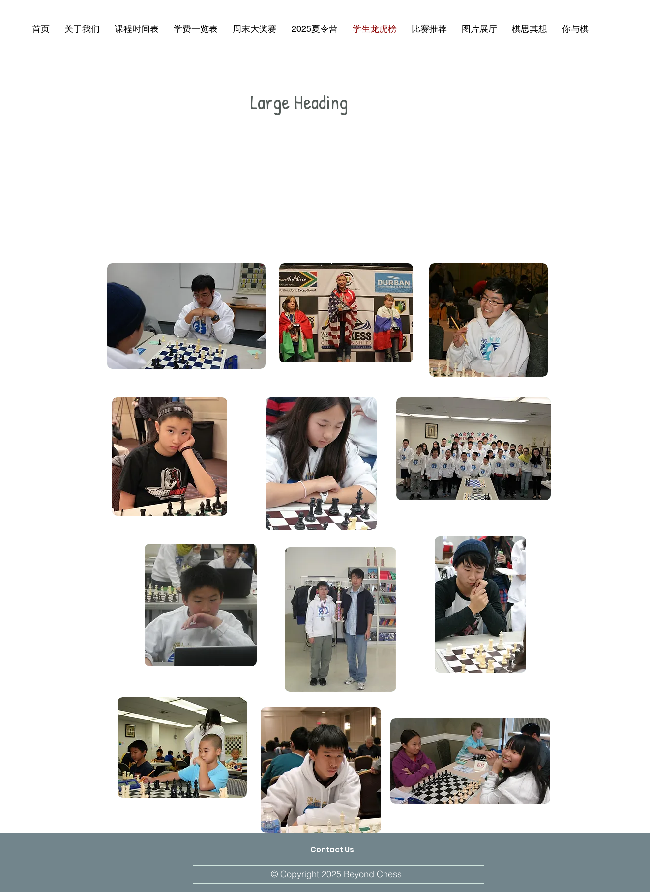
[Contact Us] (332, 849)
